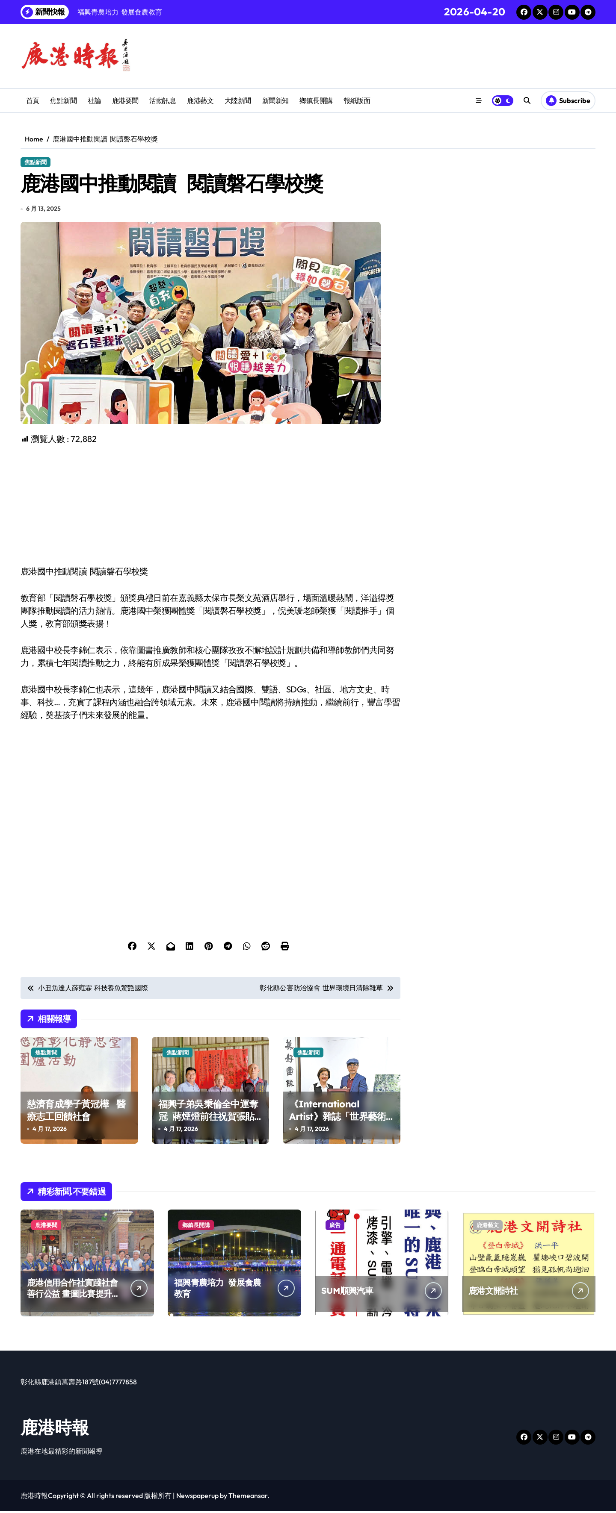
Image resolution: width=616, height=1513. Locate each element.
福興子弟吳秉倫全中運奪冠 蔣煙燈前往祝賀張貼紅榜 (208, 1118)
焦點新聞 (63, 100)
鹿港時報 (55, 1429)
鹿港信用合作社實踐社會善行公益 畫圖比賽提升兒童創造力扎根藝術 (73, 1295)
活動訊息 (162, 100)
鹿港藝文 (200, 100)
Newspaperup (197, 1497)
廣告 (335, 1227)
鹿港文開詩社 (493, 1292)
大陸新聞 (238, 100)
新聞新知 (275, 100)
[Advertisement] (212, 507)
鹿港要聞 (125, 100)
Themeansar (247, 1497)
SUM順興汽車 (347, 1292)
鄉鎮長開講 (316, 100)
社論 (94, 100)
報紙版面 (357, 100)
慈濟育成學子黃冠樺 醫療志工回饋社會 (76, 1112)
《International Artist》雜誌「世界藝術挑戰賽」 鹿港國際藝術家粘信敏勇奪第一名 (340, 1124)
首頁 (32, 100)
